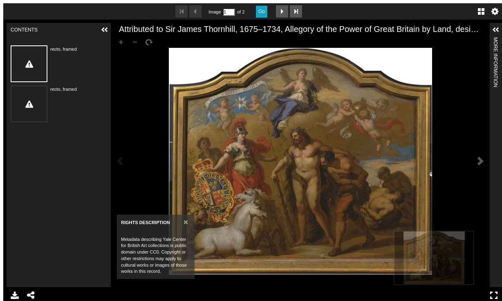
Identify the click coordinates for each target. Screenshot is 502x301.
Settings (495, 11)
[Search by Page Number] (229, 12)
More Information (495, 40)
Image (214, 11)
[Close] (185, 221)
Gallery (481, 11)
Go (261, 11)
